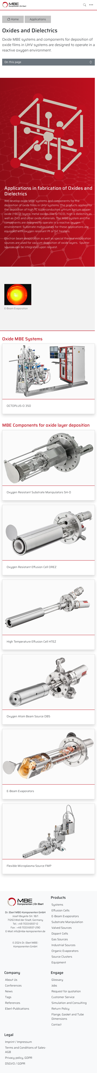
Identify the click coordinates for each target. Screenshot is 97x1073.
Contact (56, 1024)
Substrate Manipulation (67, 922)
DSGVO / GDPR (15, 1063)
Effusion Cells (60, 910)
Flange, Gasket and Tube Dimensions (67, 1016)
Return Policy (60, 1008)
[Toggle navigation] (91, 5)
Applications (38, 19)
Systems (57, 904)
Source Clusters (61, 956)
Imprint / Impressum (18, 1042)
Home (13, 19)
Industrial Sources (63, 945)
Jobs (54, 985)
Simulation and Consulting (69, 1003)
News (9, 991)
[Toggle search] (84, 4)
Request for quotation (66, 991)
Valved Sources (61, 927)
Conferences (13, 985)
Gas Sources (59, 939)
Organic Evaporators (64, 951)
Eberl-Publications (17, 1008)
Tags (8, 997)
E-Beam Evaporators (65, 916)
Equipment (58, 962)
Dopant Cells (59, 933)
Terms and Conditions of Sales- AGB (25, 1049)
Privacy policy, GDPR (18, 1057)
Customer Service (63, 997)
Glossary (57, 979)
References (12, 1003)
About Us (11, 979)
